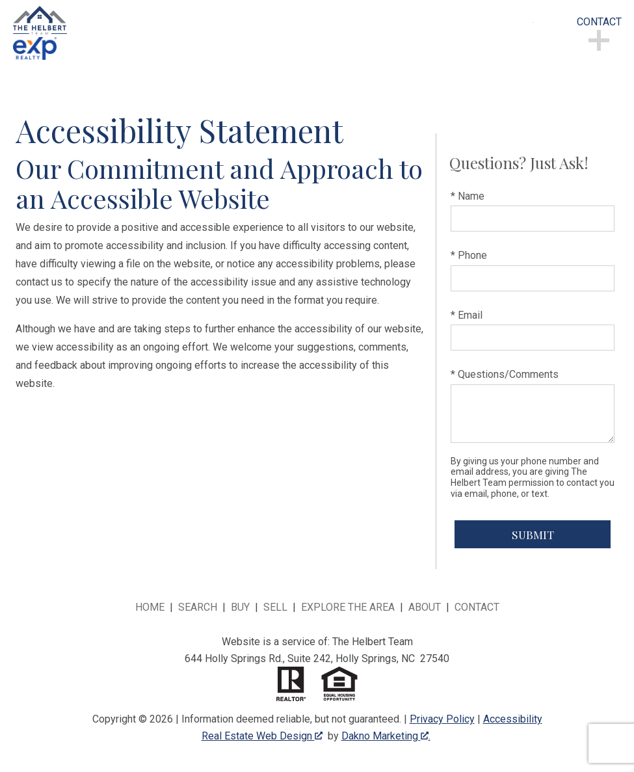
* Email (466, 315)
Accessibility (512, 719)
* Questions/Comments (505, 374)
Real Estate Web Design (262, 736)
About (424, 607)
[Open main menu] (548, 38)
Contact (477, 607)
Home (150, 607)
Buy (240, 607)
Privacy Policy (442, 719)
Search (197, 607)
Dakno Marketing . (385, 736)
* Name (467, 196)
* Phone (469, 255)
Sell (275, 607)
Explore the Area (348, 607)
